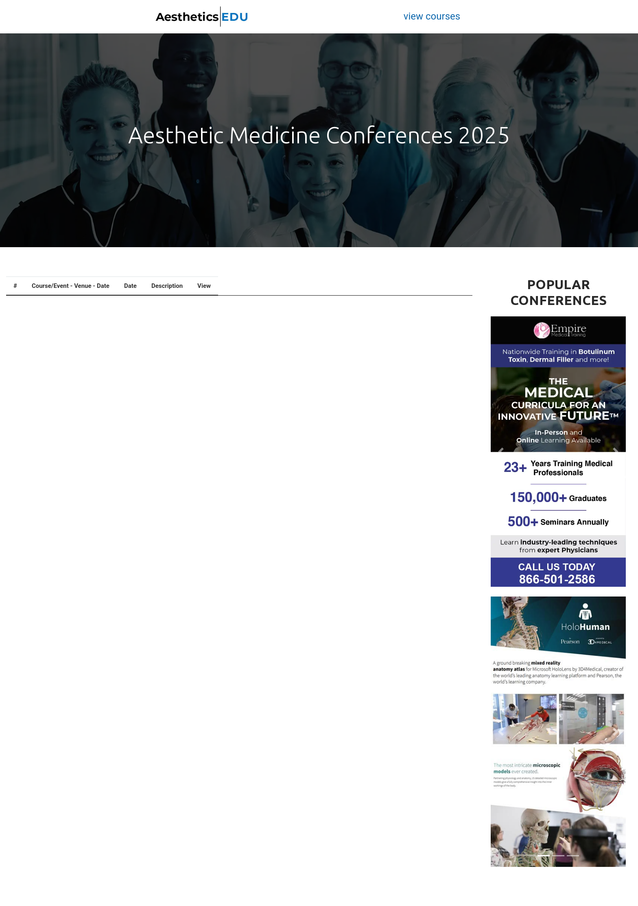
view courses (432, 16)
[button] (501, 451)
